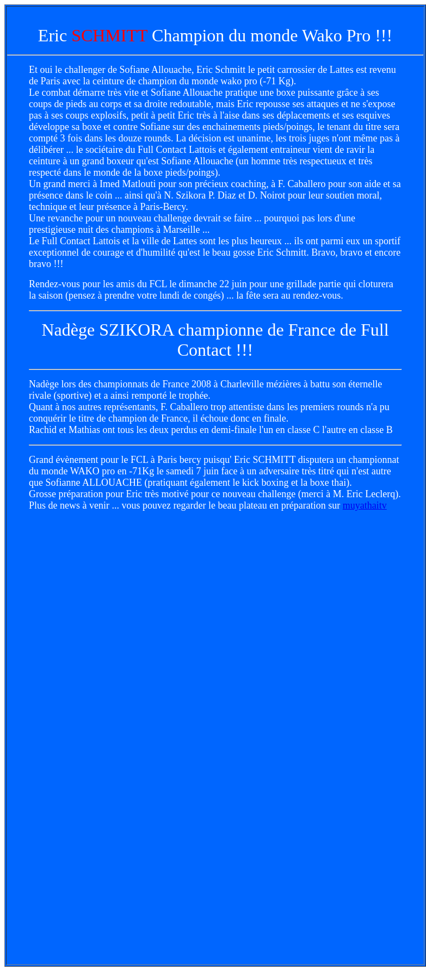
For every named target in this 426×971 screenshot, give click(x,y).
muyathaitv (365, 505)
